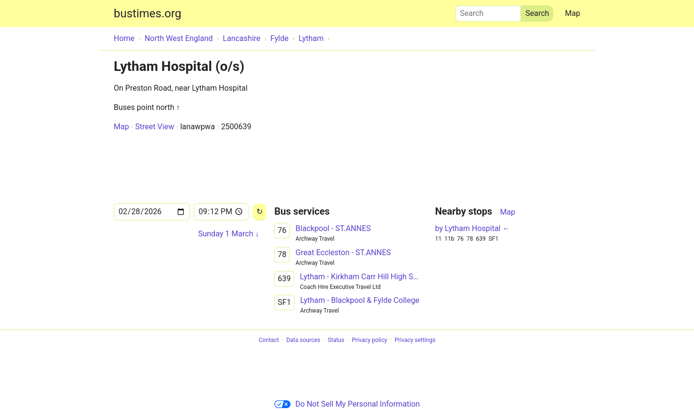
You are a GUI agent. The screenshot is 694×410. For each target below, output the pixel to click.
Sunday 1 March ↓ (228, 233)
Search (488, 11)
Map (572, 13)
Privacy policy (369, 340)
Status (336, 340)
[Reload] (260, 212)
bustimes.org (147, 13)
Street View (154, 126)
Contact (269, 340)
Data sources (303, 340)
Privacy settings (415, 340)
